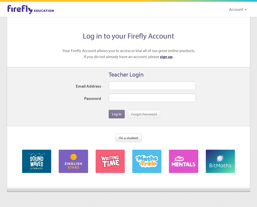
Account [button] (237, 9)
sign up (166, 56)
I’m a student (128, 138)
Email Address (88, 86)
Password (92, 98)
